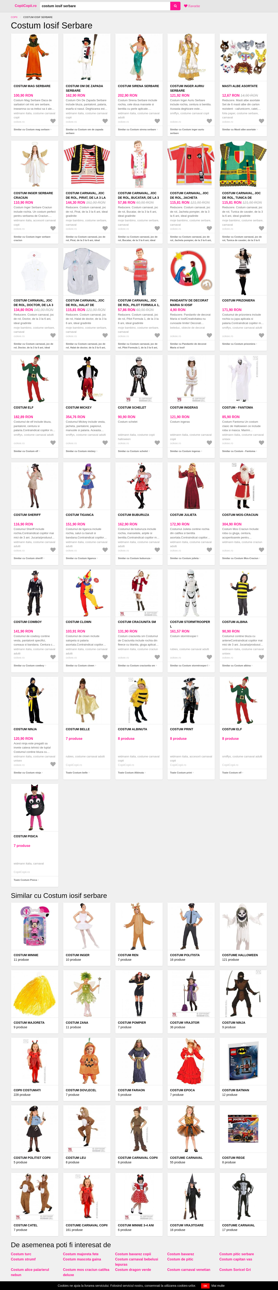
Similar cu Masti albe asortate (239, 129)
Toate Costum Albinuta (131, 772)
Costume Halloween (240, 955)
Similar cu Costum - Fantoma (238, 451)
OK (205, 1286)
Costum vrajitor (184, 1022)
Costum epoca (182, 1090)
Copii (14, 17)
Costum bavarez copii (133, 1254)
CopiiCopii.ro (25, 6)
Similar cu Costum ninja (27, 772)
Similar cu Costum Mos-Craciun (240, 558)
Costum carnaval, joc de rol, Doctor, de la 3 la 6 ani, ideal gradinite (34, 305)
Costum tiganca (80, 515)
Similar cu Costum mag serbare (32, 129)
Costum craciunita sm (137, 622)
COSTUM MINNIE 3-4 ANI (136, 1225)
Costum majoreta (29, 1022)
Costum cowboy (28, 622)
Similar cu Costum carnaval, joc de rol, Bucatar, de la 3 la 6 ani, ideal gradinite (137, 240)
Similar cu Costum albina (236, 665)
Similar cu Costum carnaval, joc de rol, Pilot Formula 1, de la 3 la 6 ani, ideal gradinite (138, 347)
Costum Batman (235, 1090)
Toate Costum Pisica (25, 880)
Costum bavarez (180, 1254)
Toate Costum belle (77, 772)
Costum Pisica (26, 836)
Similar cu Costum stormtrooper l (189, 665)
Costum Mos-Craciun (240, 515)
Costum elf (23, 407)
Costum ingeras (184, 407)
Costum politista (185, 955)
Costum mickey (79, 407)
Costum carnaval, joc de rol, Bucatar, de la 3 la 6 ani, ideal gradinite (138, 197)
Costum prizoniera (238, 300)
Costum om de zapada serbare (84, 88)
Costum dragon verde (133, 1270)
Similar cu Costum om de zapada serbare (84, 131)
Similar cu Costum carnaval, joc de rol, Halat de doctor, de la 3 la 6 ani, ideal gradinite (86, 347)
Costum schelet (132, 407)
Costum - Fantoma (237, 407)
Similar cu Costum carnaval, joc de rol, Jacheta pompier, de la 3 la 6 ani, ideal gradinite (191, 240)
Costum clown (78, 622)
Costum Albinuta (132, 729)
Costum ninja (25, 729)
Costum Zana (77, 1022)
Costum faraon (131, 1090)
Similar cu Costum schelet (133, 451)
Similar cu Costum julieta (184, 558)
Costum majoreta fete (81, 1254)
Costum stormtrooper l (190, 624)
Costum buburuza (133, 515)
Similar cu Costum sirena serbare (137, 129)
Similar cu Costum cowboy (29, 665)
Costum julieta (183, 515)
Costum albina (235, 622)
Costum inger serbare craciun (33, 195)
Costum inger (77, 955)
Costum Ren (128, 955)
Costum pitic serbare (236, 1254)
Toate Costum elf (231, 772)
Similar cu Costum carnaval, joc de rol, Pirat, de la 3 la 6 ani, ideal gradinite (85, 240)
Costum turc (21, 1254)
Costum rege (233, 1157)
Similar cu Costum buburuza (134, 558)
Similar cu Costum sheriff (28, 558)
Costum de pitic (180, 1259)
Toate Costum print (181, 772)
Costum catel (26, 1225)
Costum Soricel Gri (235, 1270)
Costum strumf (23, 1259)
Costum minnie (26, 955)
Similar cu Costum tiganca (81, 558)
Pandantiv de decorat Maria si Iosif (189, 303)
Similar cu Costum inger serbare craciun (32, 238)
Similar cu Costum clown (80, 665)
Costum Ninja (233, 1022)
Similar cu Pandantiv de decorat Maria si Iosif (188, 346)
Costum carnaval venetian (188, 1270)
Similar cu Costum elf (26, 451)
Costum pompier (132, 1022)
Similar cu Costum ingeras (185, 451)
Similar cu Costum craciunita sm (136, 665)
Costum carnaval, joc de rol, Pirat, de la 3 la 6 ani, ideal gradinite (86, 197)
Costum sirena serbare (138, 86)
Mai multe (218, 1285)
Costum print (181, 729)
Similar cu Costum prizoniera (238, 344)
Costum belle (78, 729)
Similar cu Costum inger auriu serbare (187, 131)
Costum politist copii (32, 1157)
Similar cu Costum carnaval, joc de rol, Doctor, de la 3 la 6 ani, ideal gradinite (33, 347)
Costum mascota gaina (82, 1259)
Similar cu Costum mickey (81, 451)
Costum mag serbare (32, 86)
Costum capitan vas (235, 1259)
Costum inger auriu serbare (187, 88)
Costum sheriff (27, 515)
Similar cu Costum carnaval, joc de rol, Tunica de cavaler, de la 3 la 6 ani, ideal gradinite (242, 240)
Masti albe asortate (240, 86)
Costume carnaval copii (87, 1225)
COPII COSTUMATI (27, 1090)
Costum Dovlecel (81, 1090)
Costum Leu (76, 1157)
